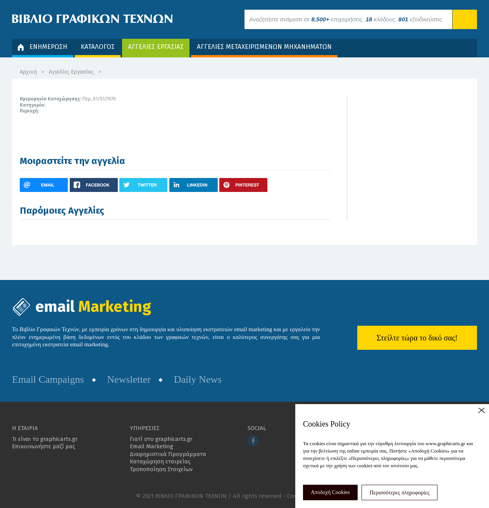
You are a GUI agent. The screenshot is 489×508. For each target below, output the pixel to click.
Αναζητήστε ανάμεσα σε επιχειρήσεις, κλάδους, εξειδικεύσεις (345, 19)
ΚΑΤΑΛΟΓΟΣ (98, 47)
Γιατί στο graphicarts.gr (161, 438)
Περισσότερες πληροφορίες (400, 493)
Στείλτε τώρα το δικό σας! (417, 337)
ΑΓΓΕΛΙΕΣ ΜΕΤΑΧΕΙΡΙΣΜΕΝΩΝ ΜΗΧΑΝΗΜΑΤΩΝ (264, 47)
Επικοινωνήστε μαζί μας (43, 446)
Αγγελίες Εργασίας (71, 72)
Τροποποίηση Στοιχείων (161, 469)
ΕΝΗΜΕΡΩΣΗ (42, 47)
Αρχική (28, 72)
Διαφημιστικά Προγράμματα (168, 454)
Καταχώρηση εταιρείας (160, 461)
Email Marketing (151, 446)
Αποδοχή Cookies (330, 492)
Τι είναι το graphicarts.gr (44, 438)
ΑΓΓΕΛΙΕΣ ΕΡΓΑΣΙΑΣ (156, 47)
